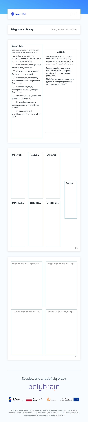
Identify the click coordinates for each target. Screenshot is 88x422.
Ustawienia (71, 29)
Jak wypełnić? (57, 29)
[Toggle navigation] (74, 14)
